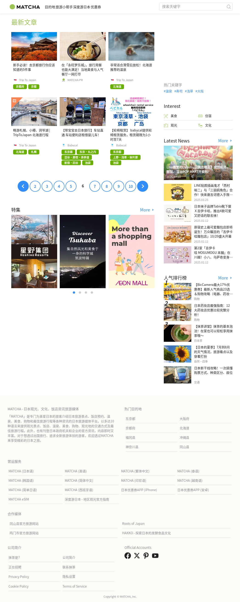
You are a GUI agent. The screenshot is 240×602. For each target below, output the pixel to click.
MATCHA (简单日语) (22, 489)
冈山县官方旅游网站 (24, 523)
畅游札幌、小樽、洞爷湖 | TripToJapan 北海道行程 (31, 132)
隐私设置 (68, 576)
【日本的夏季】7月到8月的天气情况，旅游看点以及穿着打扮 (213, 351)
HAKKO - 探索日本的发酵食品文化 (146, 533)
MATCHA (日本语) (21, 471)
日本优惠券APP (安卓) (193, 489)
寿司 (179, 91)
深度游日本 (99, 6)
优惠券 (120, 6)
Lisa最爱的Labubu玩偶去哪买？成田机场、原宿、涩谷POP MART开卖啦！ (198, 169)
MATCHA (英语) (76, 471)
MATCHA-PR (75, 80)
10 (131, 186)
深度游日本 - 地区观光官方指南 (87, 499)
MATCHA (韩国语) (21, 480)
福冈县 (130, 437)
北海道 (184, 428)
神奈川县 (132, 446)
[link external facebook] (128, 557)
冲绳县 (184, 437)
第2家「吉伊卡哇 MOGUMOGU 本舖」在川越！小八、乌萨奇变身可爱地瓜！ (213, 255)
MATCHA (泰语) (188, 471)
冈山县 (184, 446)
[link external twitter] (138, 557)
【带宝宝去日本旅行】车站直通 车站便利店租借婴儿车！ (82, 132)
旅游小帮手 (74, 6)
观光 (170, 125)
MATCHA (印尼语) (133, 480)
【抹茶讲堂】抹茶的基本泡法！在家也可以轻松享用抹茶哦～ (213, 331)
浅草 (190, 91)
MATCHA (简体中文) (79, 480)
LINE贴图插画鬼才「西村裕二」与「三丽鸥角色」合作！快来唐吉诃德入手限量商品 (213, 192)
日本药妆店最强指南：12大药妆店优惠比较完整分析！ (212, 310)
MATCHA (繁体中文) (135, 471)
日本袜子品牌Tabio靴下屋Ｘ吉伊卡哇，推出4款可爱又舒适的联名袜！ (212, 211)
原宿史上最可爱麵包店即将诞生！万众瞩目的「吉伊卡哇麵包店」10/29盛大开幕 (213, 231)
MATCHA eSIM (18, 499)
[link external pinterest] (147, 557)
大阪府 (184, 418)
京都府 (130, 428)
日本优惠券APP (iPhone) (139, 489)
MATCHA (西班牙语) (79, 489)
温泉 (169, 91)
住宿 (205, 115)
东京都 (130, 418)
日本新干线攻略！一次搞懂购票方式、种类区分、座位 (213, 370)
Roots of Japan (133, 523)
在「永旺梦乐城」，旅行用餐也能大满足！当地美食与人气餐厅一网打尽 (82, 69)
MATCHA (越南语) (190, 480)
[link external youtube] (156, 557)
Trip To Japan (27, 80)
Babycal (73, 145)
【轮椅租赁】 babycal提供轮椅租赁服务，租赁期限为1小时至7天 (131, 135)
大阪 (200, 91)
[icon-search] (229, 6)
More (145, 209)
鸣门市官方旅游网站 (24, 533)
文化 (205, 125)
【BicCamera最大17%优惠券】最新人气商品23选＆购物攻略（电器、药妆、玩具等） (213, 291)
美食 (170, 115)
